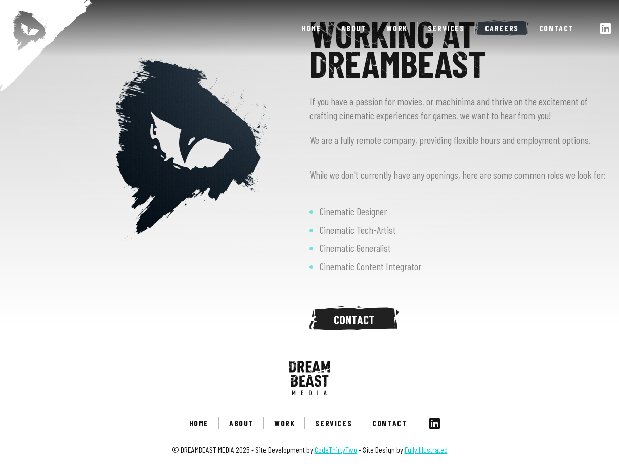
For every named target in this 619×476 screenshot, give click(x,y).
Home (311, 28)
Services (446, 28)
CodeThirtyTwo (336, 449)
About (353, 28)
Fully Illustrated (426, 449)
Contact (556, 28)
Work (396, 28)
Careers (502, 28)
